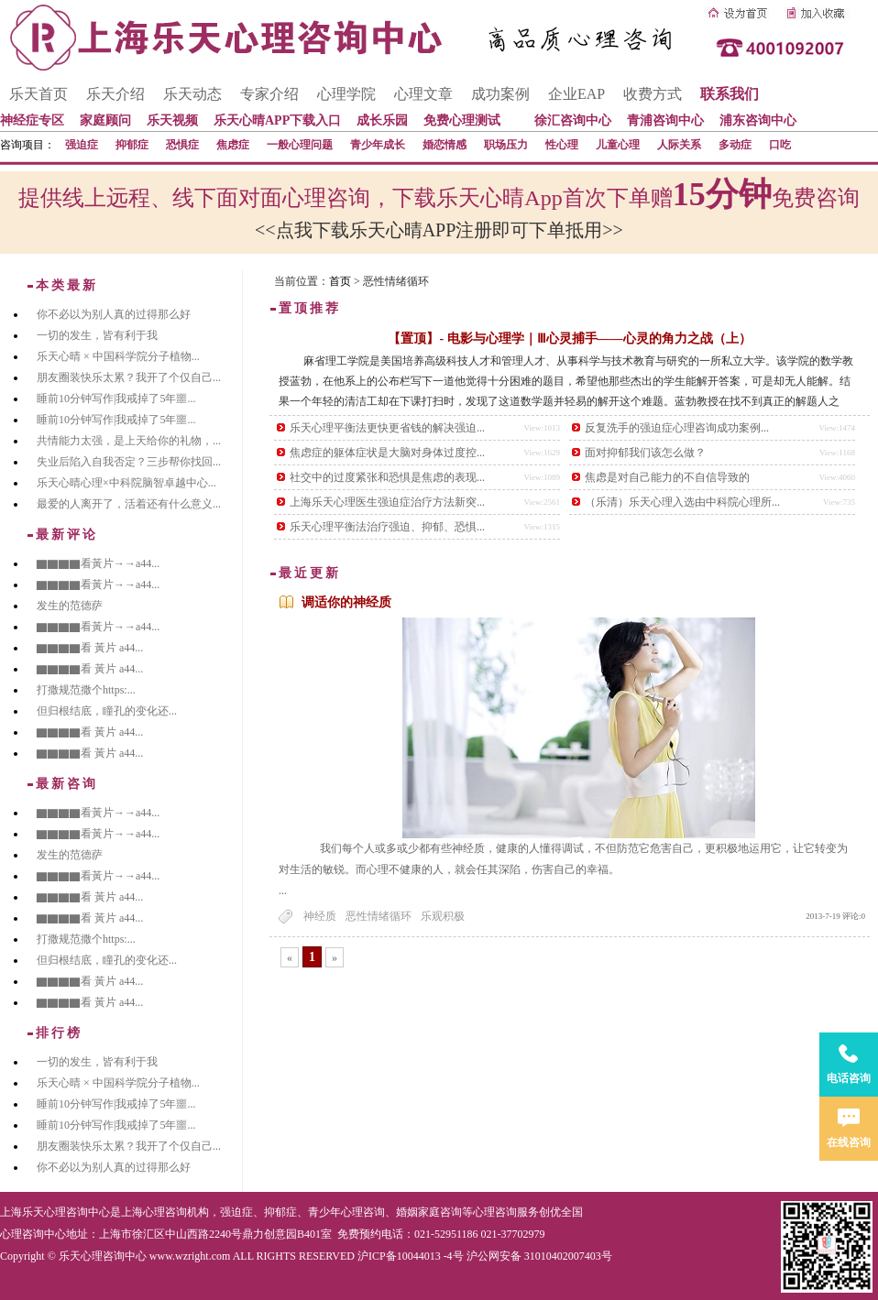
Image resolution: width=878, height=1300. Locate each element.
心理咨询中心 (33, 1234)
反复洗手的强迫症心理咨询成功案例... (677, 427)
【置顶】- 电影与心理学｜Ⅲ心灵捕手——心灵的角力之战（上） (569, 338)
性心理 (561, 144)
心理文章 (423, 94)
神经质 (319, 916)
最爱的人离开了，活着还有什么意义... (129, 503)
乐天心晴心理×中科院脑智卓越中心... (126, 482)
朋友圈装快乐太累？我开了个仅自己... (129, 377)
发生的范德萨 (70, 605)
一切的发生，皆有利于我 (97, 335)
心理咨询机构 (176, 1212)
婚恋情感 (444, 144)
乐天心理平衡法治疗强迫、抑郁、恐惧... (387, 526)
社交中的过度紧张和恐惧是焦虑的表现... (387, 477)
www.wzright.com (190, 1256)
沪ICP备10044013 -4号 (410, 1256)
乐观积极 (443, 916)
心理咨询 (495, 1212)
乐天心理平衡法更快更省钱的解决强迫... (387, 427)
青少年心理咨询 (346, 1212)
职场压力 (506, 144)
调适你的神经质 (346, 602)
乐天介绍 (115, 94)
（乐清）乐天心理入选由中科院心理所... (682, 502)
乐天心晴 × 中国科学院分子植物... (118, 356)
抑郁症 (131, 144)
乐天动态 (192, 94)
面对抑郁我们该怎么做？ (645, 452)
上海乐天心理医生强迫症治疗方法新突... (387, 502)
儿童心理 (618, 144)
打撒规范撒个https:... (86, 689)
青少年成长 (377, 144)
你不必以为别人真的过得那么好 (114, 314)
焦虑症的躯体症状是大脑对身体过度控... (387, 452)
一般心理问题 (300, 144)
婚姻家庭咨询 (429, 1212)
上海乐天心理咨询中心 (55, 1212)
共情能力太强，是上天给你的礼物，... (129, 440)
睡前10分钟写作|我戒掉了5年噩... (116, 398)
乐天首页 (38, 94)
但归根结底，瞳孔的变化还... (107, 711)
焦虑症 (232, 144)
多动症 (735, 144)
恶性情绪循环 (379, 916)
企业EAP (576, 94)
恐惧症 (182, 144)
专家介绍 (269, 94)
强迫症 (81, 144)
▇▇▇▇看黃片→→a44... (98, 563)
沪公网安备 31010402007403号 (539, 1256)
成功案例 (500, 94)
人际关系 (679, 144)
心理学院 (346, 94)
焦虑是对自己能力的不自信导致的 (667, 477)
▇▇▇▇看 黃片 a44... (90, 647)
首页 (340, 281)
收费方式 (652, 94)
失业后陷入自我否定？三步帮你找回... (129, 461)
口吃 (780, 144)
